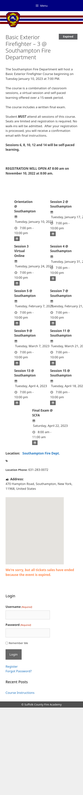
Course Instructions (20, 692)
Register (12, 666)
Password (18, 625)
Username (19, 607)
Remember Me (18, 643)
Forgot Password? (19, 671)
